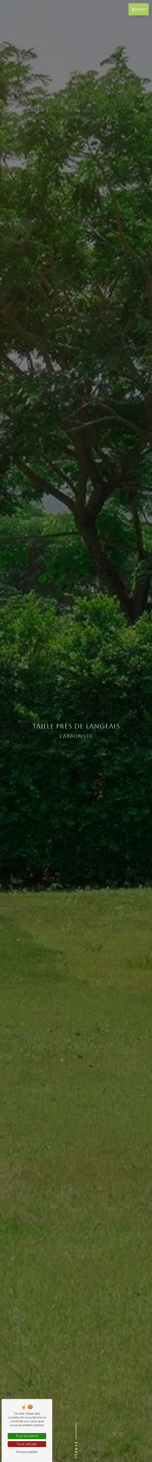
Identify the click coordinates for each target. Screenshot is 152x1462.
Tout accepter (27, 1436)
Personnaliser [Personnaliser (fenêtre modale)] (27, 1452)
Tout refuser (27, 1444)
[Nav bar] (139, 9)
